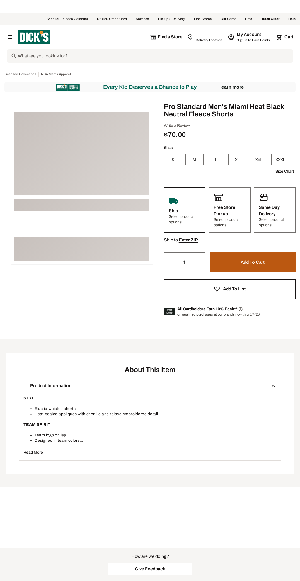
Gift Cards (228, 19)
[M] (194, 159)
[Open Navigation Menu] (10, 37)
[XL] (237, 159)
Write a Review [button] (177, 125)
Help (292, 19)
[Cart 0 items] (285, 37)
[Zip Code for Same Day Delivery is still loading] (205, 37)
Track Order (270, 19)
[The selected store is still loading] (166, 37)
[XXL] (259, 159)
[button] (188, 240)
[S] (173, 159)
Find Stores (203, 19)
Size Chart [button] (284, 171)
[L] (216, 159)
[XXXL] (280, 159)
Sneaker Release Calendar (67, 19)
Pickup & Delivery (171, 19)
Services (142, 19)
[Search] (155, 56)
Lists (248, 19)
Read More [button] (33, 452)
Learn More (232, 87)
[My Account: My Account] (249, 37)
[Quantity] (184, 262)
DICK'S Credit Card (112, 19)
